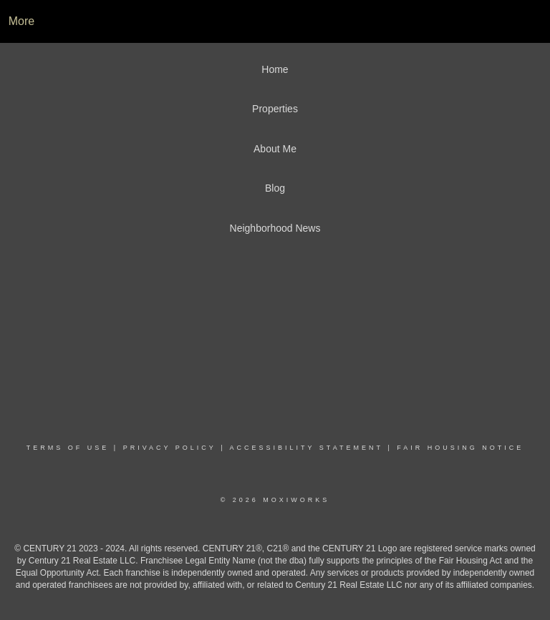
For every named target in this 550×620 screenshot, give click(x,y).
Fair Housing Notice (460, 447)
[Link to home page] (275, 21)
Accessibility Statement (306, 447)
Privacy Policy (169, 447)
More (21, 21)
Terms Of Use (68, 447)
